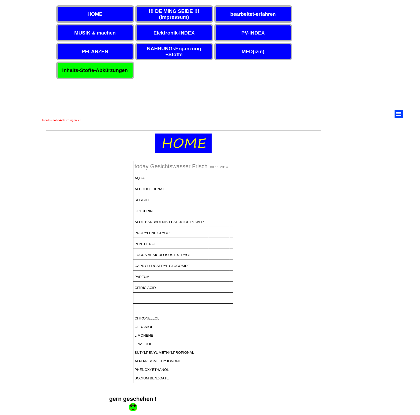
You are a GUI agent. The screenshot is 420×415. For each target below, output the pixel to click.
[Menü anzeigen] (399, 114)
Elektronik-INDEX (173, 33)
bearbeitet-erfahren (253, 14)
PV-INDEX (253, 33)
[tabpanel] (183, 142)
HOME (95, 14)
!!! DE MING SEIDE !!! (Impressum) (174, 14)
